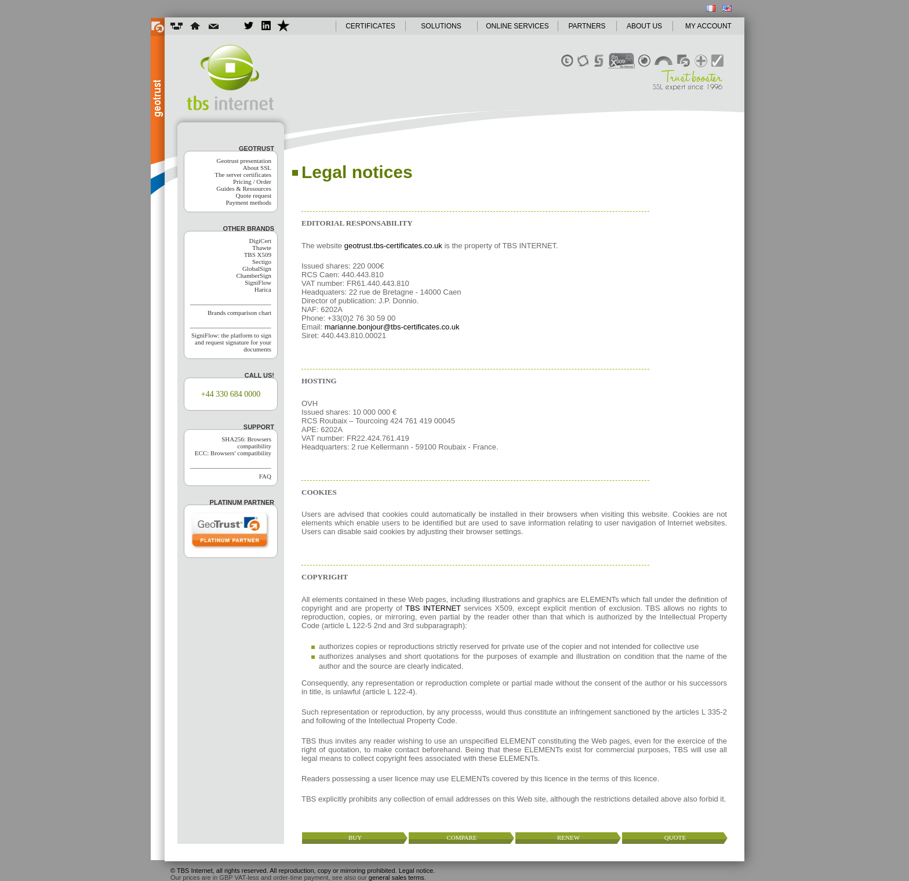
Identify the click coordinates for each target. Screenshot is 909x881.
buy (355, 837)
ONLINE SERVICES (517, 26)
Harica (262, 289)
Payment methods (248, 202)
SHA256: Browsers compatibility (246, 442)
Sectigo (261, 261)
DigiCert (260, 240)
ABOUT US (644, 26)
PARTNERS (586, 26)
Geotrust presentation (244, 160)
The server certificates (242, 174)
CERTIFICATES (370, 26)
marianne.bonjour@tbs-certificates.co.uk (392, 326)
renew (568, 837)
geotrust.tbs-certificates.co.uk (393, 245)
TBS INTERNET (433, 608)
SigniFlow (258, 282)
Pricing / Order (252, 181)
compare (461, 837)
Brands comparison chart (239, 312)
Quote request (253, 195)
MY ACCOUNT (708, 26)
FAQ (265, 476)
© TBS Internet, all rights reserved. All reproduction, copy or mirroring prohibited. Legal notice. (302, 870)
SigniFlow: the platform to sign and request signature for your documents (231, 342)
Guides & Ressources (243, 188)
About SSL (257, 167)
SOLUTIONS (441, 26)
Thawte (261, 247)
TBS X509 (257, 254)
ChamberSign (254, 275)
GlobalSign (256, 268)
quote (675, 837)
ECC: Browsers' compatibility (233, 452)
